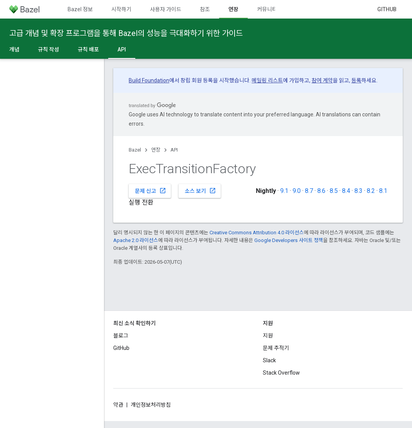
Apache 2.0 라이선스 (135, 240)
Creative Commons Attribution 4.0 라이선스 (256, 232)
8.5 (334, 190)
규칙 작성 (48, 49)
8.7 (309, 190)
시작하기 (121, 9)
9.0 (297, 190)
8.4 (346, 190)
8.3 (358, 190)
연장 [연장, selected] (233, 9)
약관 (118, 405)
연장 (155, 150)
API (174, 150)
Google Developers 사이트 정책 (288, 240)
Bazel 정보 (80, 9)
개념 (14, 49)
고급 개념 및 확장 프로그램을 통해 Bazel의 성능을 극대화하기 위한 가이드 (126, 33)
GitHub (387, 9)
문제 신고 (150, 190)
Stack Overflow (281, 373)
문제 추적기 (276, 348)
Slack (269, 360)
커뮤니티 (267, 9)
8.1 (383, 190)
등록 (356, 80)
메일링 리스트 (267, 80)
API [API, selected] (121, 49)
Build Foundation (149, 80)
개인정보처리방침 (151, 405)
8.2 (371, 190)
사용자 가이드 (165, 9)
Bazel (135, 150)
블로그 (120, 336)
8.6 (321, 190)
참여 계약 (322, 80)
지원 (268, 336)
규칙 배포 (88, 49)
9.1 (284, 190)
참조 (205, 9)
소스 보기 (200, 190)
